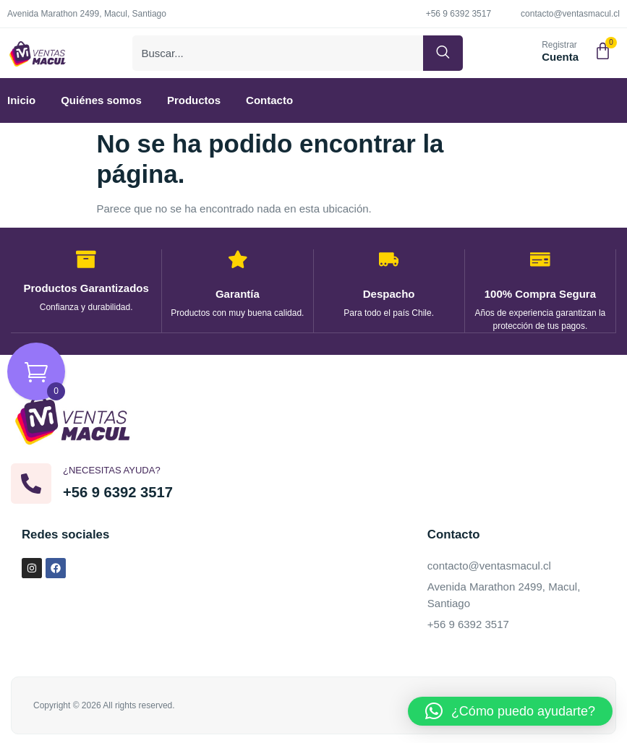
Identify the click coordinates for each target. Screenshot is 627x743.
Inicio (21, 105)
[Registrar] (525, 55)
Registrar (559, 48)
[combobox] (278, 55)
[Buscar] (444, 55)
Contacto (269, 105)
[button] (510, 711)
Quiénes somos (101, 105)
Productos (194, 105)
